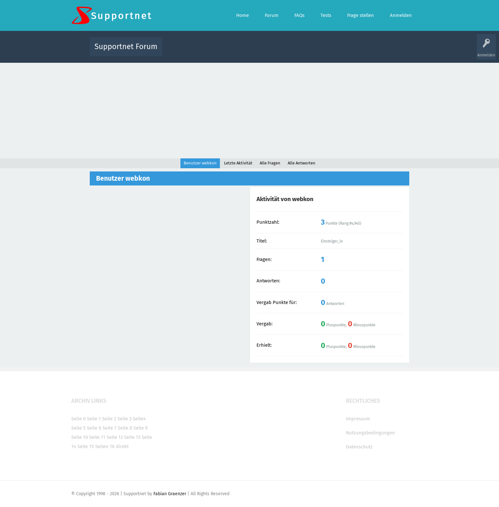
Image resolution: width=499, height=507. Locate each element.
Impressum (358, 419)
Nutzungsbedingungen (370, 433)
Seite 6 (94, 428)
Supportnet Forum (126, 46)
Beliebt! (231, 51)
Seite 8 (125, 428)
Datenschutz (359, 447)
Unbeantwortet (257, 51)
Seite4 (139, 419)
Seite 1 (94, 419)
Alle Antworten (301, 163)
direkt (122, 446)
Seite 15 (85, 446)
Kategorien (306, 51)
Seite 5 (78, 428)
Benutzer (329, 51)
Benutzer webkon (200, 163)
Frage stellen (353, 51)
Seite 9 (140, 428)
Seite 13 (132, 437)
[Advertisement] (249, 110)
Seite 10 (79, 437)
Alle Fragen (209, 51)
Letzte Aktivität (238, 163)
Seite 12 (115, 437)
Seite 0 (78, 419)
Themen (284, 51)
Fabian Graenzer (169, 493)
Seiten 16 (105, 446)
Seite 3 (124, 419)
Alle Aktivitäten (180, 51)
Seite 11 (97, 437)
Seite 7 (109, 428)
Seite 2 (109, 419)
